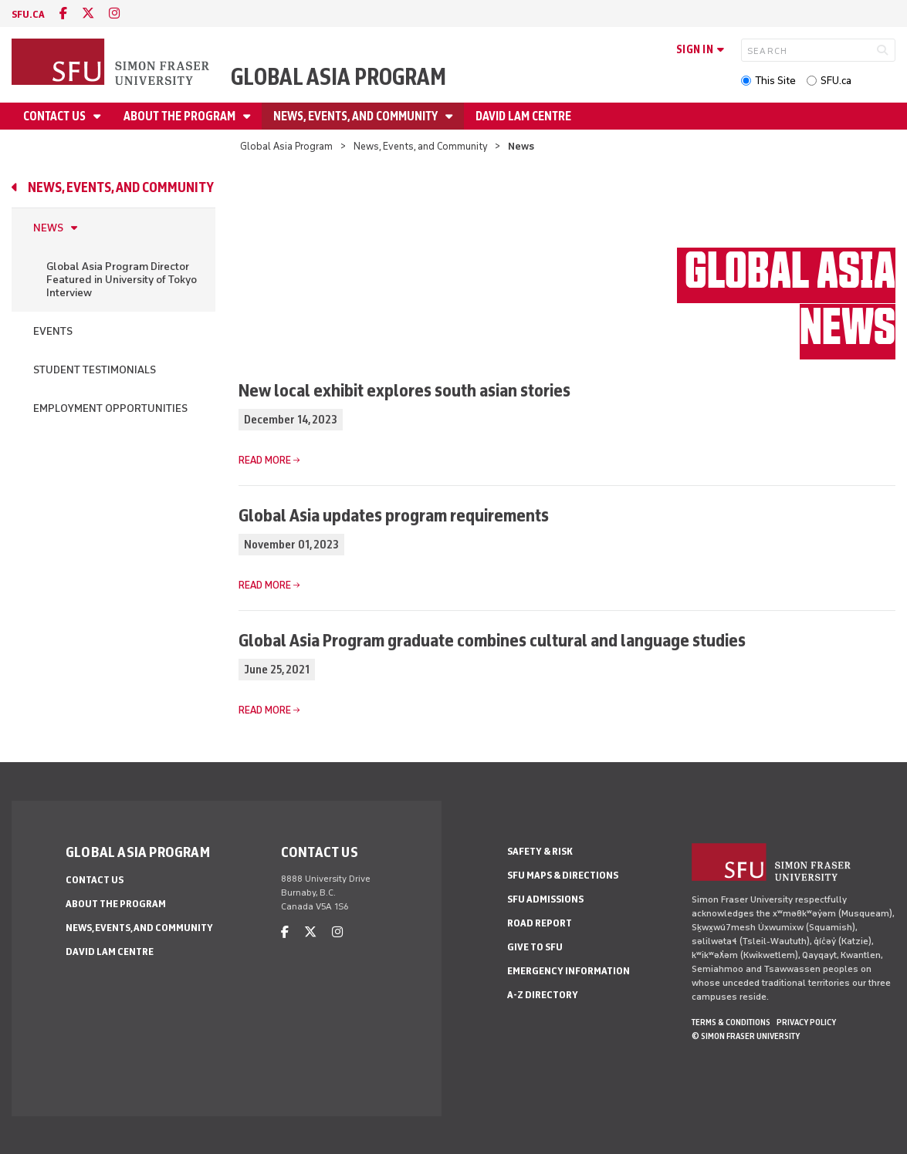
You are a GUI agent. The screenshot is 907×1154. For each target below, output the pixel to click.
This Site (775, 80)
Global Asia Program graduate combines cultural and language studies (492, 640)
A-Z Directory (542, 994)
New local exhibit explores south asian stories (404, 390)
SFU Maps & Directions (562, 875)
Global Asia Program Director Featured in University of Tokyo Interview (121, 279)
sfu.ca (28, 14)
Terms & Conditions (731, 1022)
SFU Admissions (545, 899)
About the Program (181, 116)
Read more (265, 460)
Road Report (539, 923)
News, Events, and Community (356, 116)
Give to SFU (535, 946)
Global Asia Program (338, 76)
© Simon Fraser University (746, 1036)
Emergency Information (568, 970)
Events (53, 331)
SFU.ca (836, 80)
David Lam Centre (523, 116)
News (48, 228)
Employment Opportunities (110, 408)
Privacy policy (806, 1022)
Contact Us (55, 116)
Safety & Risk (540, 851)
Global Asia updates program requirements (394, 515)
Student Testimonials (94, 369)
